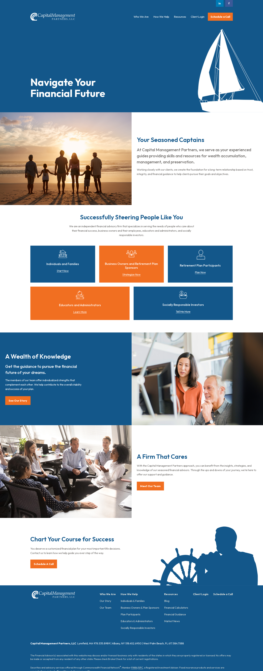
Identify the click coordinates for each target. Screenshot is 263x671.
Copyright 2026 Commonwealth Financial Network (87, 661)
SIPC (140, 615)
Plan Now (200, 272)
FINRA (134, 615)
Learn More (80, 312)
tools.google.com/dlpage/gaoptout (80, 653)
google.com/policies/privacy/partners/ (138, 649)
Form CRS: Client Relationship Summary (59, 637)
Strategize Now (131, 274)
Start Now (63, 270)
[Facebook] (229, 3)
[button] (141, 17)
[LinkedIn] (220, 3)
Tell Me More (183, 311)
